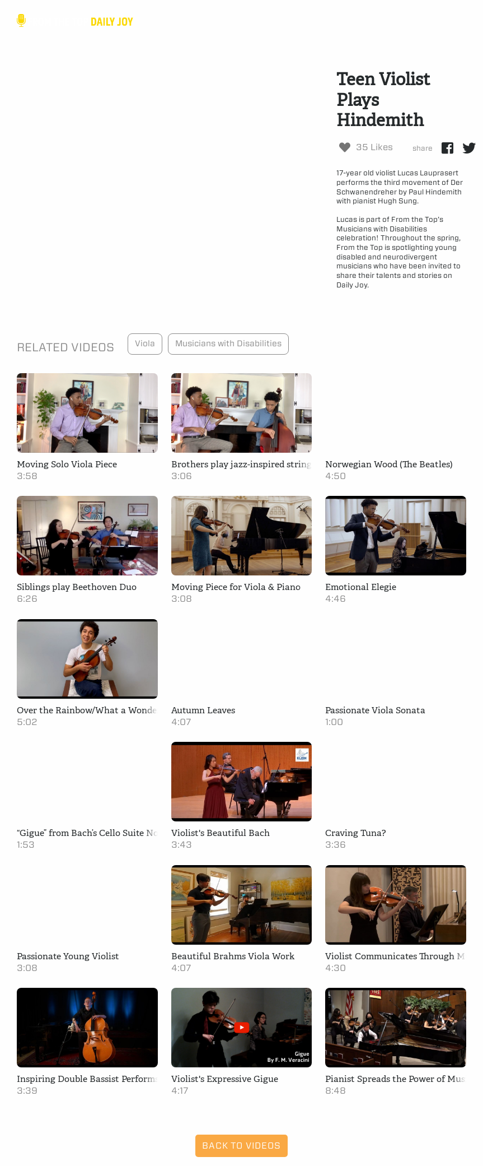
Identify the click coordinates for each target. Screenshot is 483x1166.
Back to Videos (241, 1145)
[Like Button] (344, 147)
